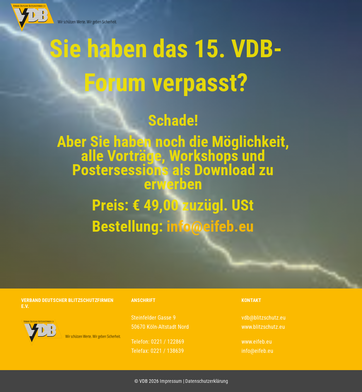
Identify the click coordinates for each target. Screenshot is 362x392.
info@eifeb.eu (210, 226)
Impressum (171, 381)
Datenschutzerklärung (206, 381)
